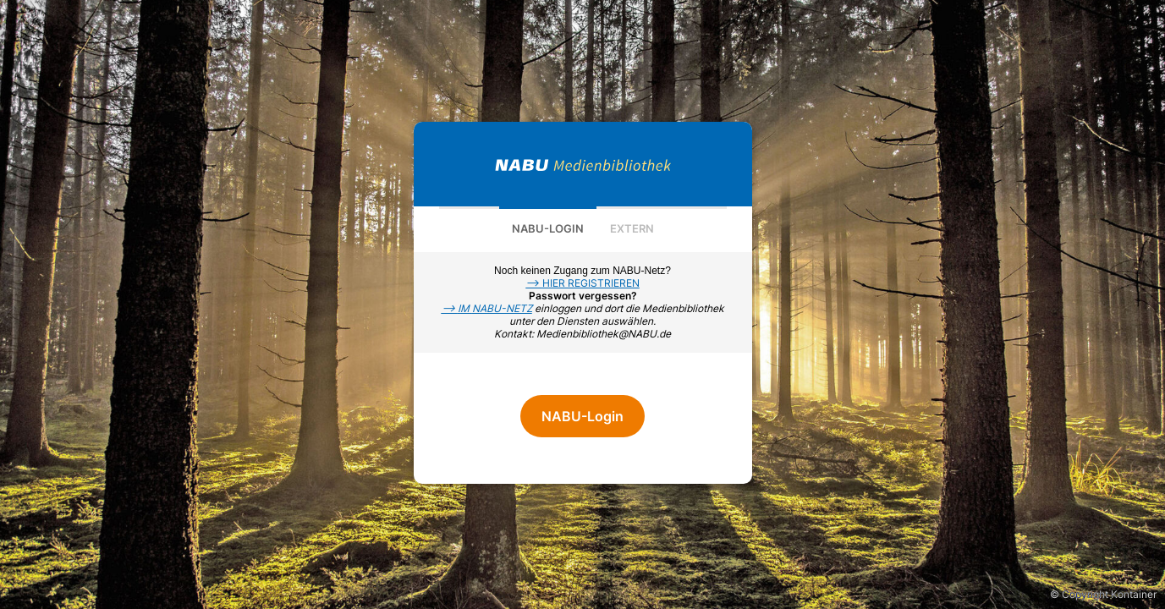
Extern (632, 228)
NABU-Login (548, 228)
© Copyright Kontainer (1103, 594)
